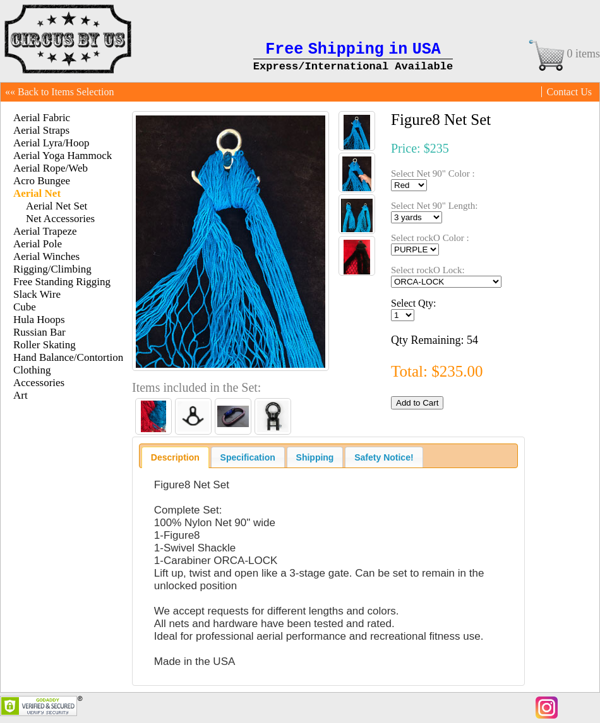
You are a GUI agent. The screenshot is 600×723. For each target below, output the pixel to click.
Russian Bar (39, 332)
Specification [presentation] (247, 457)
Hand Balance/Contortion (68, 357)
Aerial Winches (46, 256)
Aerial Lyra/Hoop (51, 143)
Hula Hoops (39, 320)
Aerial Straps (41, 130)
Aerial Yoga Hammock (62, 156)
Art (20, 395)
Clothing (32, 370)
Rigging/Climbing (52, 269)
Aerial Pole (37, 244)
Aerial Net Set (56, 206)
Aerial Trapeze (45, 231)
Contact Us (569, 91)
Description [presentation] (175, 457)
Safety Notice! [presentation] (383, 457)
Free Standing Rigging (62, 282)
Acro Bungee (41, 181)
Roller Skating (44, 345)
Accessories (38, 383)
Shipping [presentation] (315, 457)
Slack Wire (37, 294)
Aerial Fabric (41, 118)
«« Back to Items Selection (59, 91)
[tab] (175, 457)
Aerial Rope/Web (50, 168)
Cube (24, 307)
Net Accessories (60, 219)
